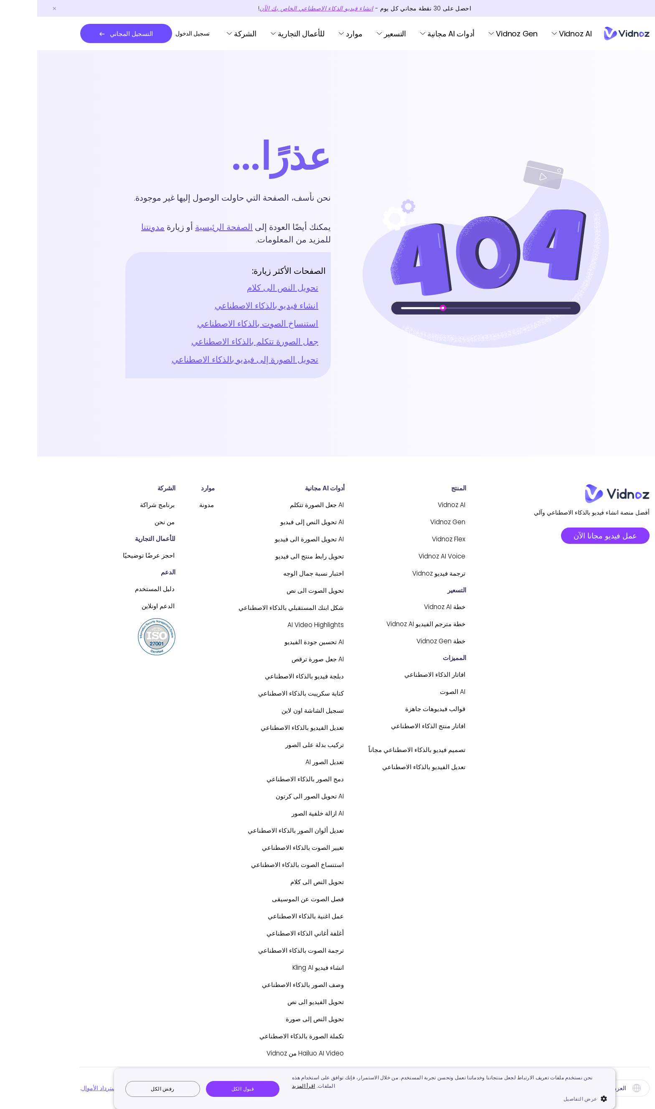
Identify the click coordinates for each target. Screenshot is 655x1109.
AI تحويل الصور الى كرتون (267, 796)
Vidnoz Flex (410, 539)
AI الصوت (415, 691)
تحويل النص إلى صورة (273, 1019)
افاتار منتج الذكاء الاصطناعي (389, 726)
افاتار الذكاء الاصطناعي (396, 674)
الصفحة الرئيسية (187, 227)
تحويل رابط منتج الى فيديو (267, 556)
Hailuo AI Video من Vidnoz (261, 1053)
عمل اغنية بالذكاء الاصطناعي (263, 916)
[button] (412, 1098)
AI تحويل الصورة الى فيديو (267, 539)
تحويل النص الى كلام (245, 287)
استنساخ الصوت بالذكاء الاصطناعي (220, 323)
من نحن (118, 522)
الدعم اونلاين (111, 606)
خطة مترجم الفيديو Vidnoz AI (386, 624)
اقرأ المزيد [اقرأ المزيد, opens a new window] (266, 1085)
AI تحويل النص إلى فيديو (270, 522)
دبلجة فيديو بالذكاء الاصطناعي (262, 676)
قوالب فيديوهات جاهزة (397, 709)
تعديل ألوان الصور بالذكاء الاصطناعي (253, 830)
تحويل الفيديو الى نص (274, 1002)
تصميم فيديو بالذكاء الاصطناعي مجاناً (378, 750)
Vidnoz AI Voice (403, 556)
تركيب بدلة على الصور (272, 745)
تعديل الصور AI (283, 762)
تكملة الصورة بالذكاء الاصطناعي (259, 1036)
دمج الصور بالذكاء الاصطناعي (262, 779)
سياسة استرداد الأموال (71, 1088)
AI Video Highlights (273, 625)
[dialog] (327, 1088)
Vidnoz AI (538, 33)
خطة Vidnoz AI (405, 607)
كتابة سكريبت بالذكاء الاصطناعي (258, 693)
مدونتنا (115, 227)
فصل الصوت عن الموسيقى (265, 899)
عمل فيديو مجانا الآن (568, 535)
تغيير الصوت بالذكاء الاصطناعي (260, 847)
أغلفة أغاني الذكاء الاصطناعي (263, 933)
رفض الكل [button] (125, 1088)
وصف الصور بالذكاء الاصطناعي (260, 984)
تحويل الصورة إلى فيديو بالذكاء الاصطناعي (208, 359)
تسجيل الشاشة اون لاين (270, 710)
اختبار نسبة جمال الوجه (271, 573)
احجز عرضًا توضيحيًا (102, 555)
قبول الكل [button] (205, 1088)
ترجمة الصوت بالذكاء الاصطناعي (258, 950)
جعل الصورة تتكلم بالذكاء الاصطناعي (217, 341)
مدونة (162, 505)
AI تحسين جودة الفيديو (272, 642)
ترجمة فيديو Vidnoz (399, 573)
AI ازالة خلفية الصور (275, 813)
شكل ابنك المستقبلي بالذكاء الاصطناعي (248, 607)
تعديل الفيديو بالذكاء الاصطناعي (385, 767)
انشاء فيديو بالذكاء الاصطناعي (229, 305)
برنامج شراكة (110, 505)
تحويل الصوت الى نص (273, 590)
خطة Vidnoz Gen (401, 641)
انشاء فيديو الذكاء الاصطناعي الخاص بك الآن (279, 8)
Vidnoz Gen (479, 33)
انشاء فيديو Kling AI (276, 967)
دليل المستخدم (108, 589)
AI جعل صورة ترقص (275, 659)
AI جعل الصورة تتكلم (274, 505)
